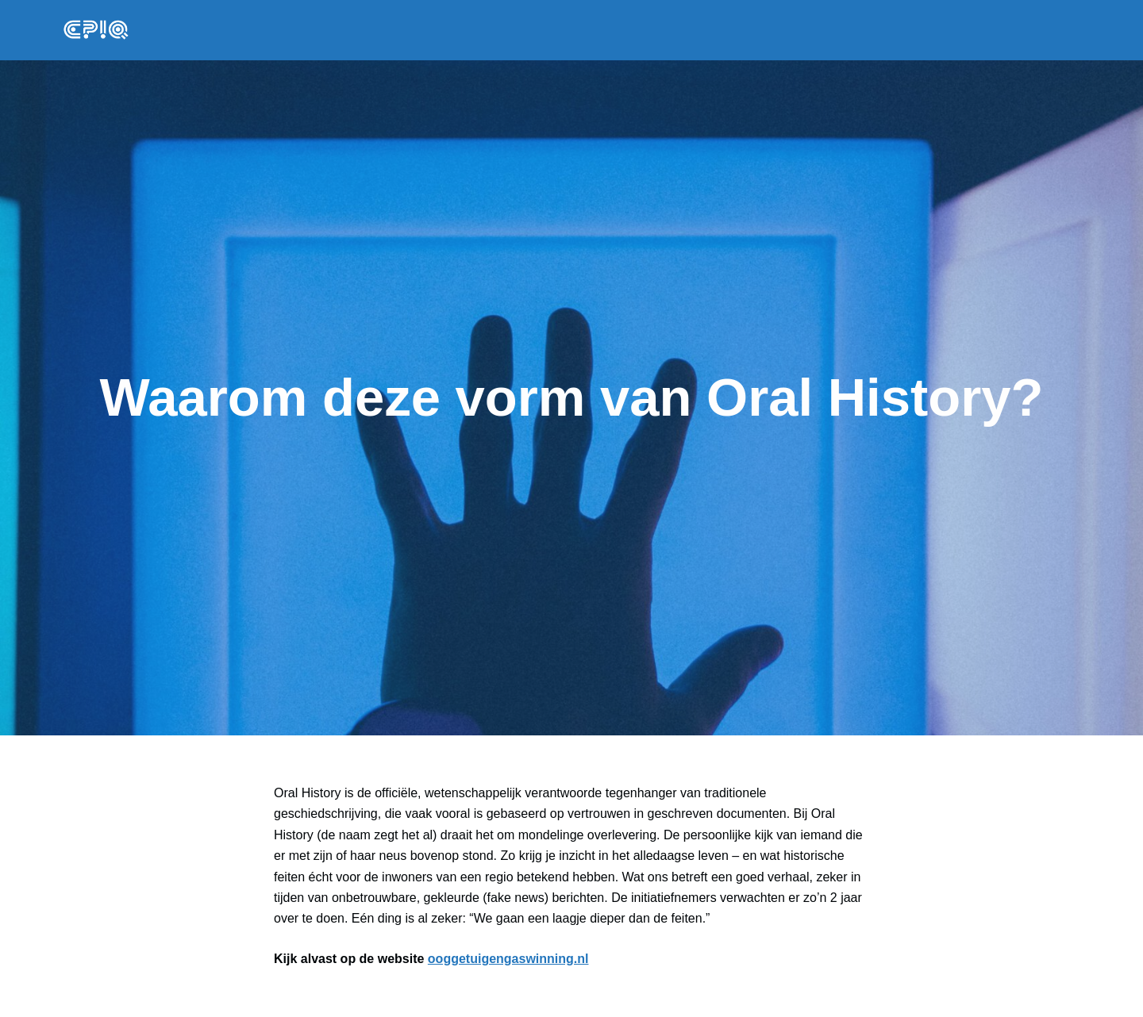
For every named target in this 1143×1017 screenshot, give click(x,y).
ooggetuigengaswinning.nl (508, 958)
